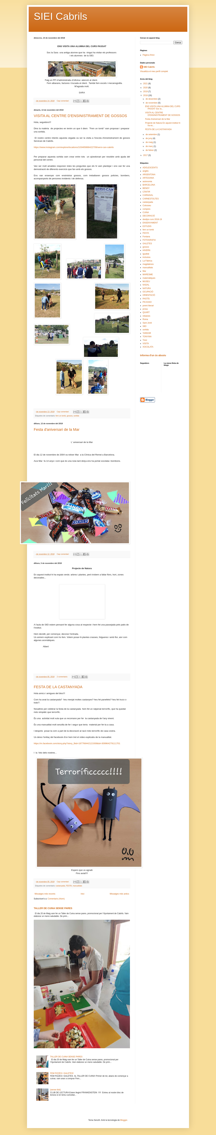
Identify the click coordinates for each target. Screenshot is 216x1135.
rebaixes (146, 316)
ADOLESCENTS (150, 167)
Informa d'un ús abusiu (153, 355)
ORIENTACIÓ (149, 295)
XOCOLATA (148, 347)
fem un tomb (61, 416)
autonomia (147, 181)
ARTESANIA (148, 178)
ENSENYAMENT (150, 223)
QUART (146, 312)
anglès (145, 171)
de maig (149, 142)
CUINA (146, 212)
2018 (145, 95)
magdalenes (148, 264)
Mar (144, 271)
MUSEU (146, 281)
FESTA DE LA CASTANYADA (58, 687)
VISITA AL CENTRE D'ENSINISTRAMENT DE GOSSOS (80, 116)
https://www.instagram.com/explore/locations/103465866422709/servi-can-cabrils (74, 147)
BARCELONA (149, 185)
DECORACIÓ (149, 216)
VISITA (146, 343)
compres (146, 209)
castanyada (60, 886)
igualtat (146, 254)
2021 (145, 83)
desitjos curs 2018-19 (152, 219)
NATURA (147, 288)
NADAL (146, 285)
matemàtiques (149, 278)
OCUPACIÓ (148, 292)
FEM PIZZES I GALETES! (62, 1073)
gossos (70, 416)
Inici (82, 894)
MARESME (148, 274)
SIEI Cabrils (60, 16)
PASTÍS (146, 298)
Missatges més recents (45, 894)
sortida (76, 416)
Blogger (123, 1120)
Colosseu (147, 205)
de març (150, 146)
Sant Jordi (147, 323)
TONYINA (147, 336)
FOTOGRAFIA (149, 240)
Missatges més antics (119, 894)
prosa (145, 309)
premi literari (148, 305)
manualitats (77, 886)
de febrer (150, 150)
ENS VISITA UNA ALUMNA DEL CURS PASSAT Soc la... (162, 107)
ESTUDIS (147, 226)
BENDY (146, 188)
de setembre (151, 134)
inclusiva (146, 257)
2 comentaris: (62, 677)
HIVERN (146, 250)
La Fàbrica (147, 261)
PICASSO (147, 302)
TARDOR (147, 333)
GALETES (147, 243)
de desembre (152, 99)
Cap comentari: (63, 101)
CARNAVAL (148, 195)
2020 (145, 87)
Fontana (146, 236)
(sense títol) (55, 1089)
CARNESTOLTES (151, 199)
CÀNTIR (146, 192)
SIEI (144, 326)
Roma (145, 319)
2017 (145, 155)
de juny (149, 138)
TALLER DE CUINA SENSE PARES (53, 908)
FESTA (69, 886)
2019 (145, 91)
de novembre (152, 103)
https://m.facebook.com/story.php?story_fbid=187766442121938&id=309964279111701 (77, 743)
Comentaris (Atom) (56, 899)
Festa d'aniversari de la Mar (56, 429)
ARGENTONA (149, 174)
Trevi (145, 340)
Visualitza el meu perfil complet (154, 71)
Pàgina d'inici (148, 55)
